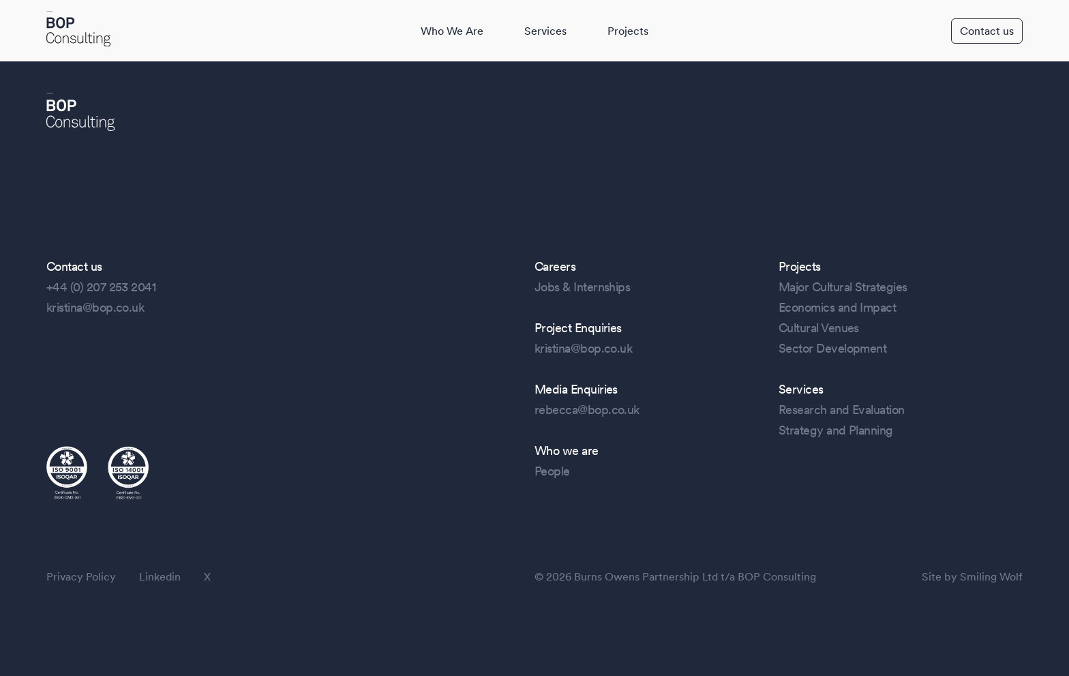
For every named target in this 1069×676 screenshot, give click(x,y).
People (552, 471)
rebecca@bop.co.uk (586, 409)
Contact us (987, 31)
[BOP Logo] (78, 30)
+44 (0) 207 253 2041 (100, 287)
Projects (627, 31)
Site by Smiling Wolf (972, 576)
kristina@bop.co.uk (95, 307)
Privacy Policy (81, 576)
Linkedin (160, 576)
